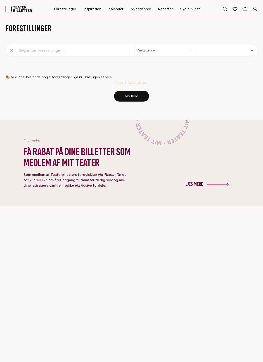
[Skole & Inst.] (190, 9)
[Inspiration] (92, 9)
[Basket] (244, 9)
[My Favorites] (234, 9)
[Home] (19, 9)
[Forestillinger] (65, 9)
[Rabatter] (165, 9)
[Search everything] (225, 9)
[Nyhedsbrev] (141, 9)
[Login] (254, 9)
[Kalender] (116, 9)
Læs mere (207, 184)
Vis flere (131, 96)
